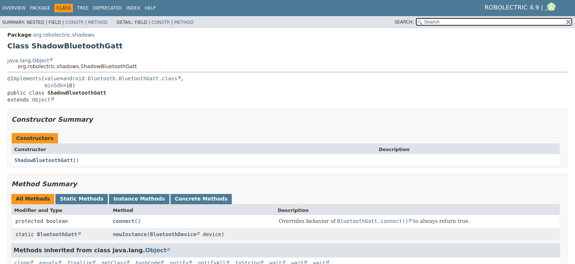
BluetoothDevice (173, 234)
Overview (14, 8)
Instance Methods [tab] (139, 199)
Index (133, 8)
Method (97, 22)
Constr (74, 22)
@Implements (24, 78)
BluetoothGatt (57, 234)
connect (124, 221)
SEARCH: (404, 22)
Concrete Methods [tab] (201, 199)
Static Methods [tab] (81, 199)
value (52, 78)
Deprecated (107, 8)
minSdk (53, 85)
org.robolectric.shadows (63, 35)
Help (150, 8)
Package (40, 8)
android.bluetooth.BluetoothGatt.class (120, 78)
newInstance (130, 234)
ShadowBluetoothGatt (43, 160)
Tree (82, 8)
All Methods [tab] (33, 199)
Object (41, 100)
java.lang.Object (28, 60)
